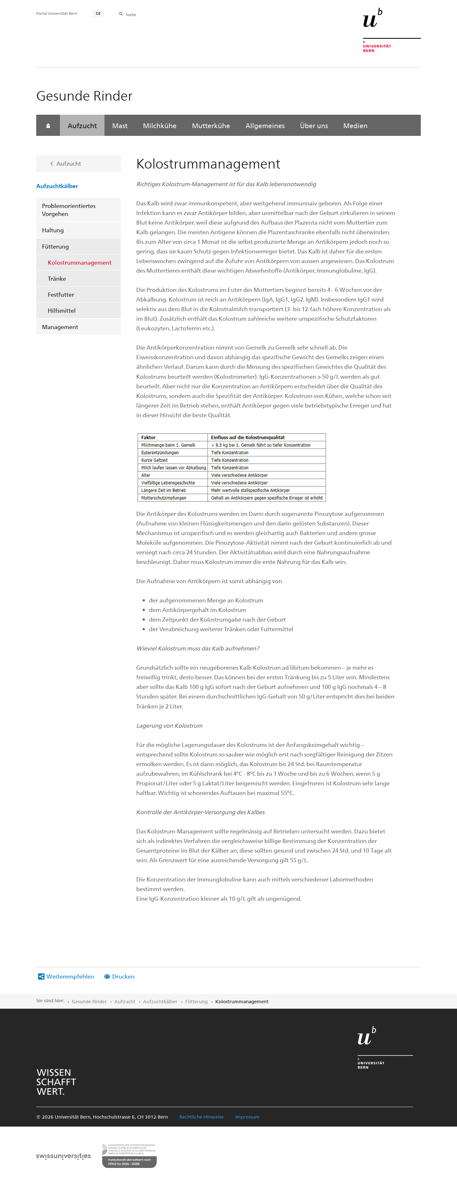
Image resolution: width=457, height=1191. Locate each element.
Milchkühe (160, 125)
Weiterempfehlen (70, 976)
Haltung (53, 230)
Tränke (57, 278)
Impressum (247, 1116)
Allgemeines (265, 125)
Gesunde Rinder (89, 1001)
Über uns (314, 125)
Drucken (123, 976)
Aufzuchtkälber (57, 185)
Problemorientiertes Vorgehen (69, 210)
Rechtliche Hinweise (201, 1116)
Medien (355, 125)
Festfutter (61, 294)
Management (60, 327)
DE (98, 13)
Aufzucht (82, 125)
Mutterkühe (211, 125)
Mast (120, 125)
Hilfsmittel (62, 310)
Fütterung (55, 246)
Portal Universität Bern (56, 13)
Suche (131, 14)
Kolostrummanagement (80, 262)
